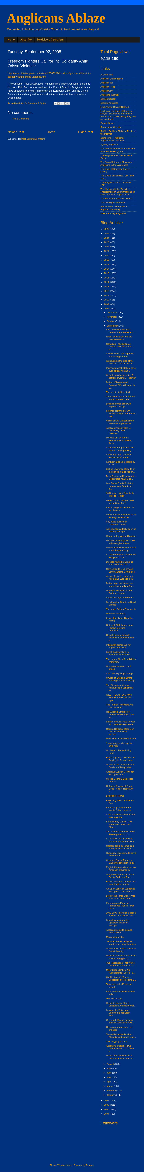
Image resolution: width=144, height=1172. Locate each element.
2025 (107, 233)
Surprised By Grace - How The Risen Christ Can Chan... (119, 824)
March (110, 1086)
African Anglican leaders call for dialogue (120, 508)
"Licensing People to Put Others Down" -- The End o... (120, 1049)
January (111, 1095)
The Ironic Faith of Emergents (121, 609)
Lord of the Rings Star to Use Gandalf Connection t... (120, 897)
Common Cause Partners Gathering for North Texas (120, 861)
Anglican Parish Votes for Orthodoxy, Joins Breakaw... (118, 431)
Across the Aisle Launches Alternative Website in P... (120, 577)
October (111, 321)
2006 (107, 1105)
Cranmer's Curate (109, 103)
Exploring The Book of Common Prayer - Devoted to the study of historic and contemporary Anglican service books (118, 115)
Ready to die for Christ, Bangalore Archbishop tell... (121, 1004)
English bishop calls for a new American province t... (121, 868)
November (112, 317)
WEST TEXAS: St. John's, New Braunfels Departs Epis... (119, 697)
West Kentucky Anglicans (113, 213)
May (109, 1077)
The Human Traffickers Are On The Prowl (119, 706)
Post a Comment (20, 118)
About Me (26, 39)
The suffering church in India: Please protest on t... (120, 833)
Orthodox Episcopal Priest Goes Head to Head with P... (119, 789)
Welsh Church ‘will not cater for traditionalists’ (120, 501)
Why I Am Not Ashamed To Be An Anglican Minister (121, 516)
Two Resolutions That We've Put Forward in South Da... (120, 964)
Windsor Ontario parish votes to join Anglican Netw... (120, 541)
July (109, 1068)
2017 (107, 269)
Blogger (90, 1165)
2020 (107, 255)
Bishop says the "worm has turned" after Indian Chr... (120, 584)
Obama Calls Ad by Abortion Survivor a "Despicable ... (120, 766)
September (112, 326)
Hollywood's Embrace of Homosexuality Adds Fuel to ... (120, 714)
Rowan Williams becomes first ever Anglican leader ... (121, 882)
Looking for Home (115, 796)
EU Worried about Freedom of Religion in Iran (121, 556)
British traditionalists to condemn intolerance (118, 653)
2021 (107, 251)
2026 (107, 229)
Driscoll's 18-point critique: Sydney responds (119, 591)
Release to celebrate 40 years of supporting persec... (121, 957)
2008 (107, 308)
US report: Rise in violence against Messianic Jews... (120, 1021)
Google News (107, 123)
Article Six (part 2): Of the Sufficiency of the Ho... (119, 456)
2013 (107, 286)
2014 (107, 282)
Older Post (85, 132)
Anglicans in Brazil (109, 95)
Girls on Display (114, 998)
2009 (107, 304)
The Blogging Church (116, 1041)
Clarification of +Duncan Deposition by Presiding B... (121, 978)
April (109, 1081)
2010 (107, 299)
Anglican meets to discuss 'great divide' (119, 931)
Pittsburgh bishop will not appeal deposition (118, 646)
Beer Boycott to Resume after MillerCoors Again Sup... (121, 477)
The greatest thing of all (118, 392)
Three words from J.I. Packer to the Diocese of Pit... (120, 397)
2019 (107, 260)
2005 (107, 1109)
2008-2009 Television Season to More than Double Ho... (121, 914)
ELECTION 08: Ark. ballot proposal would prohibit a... (121, 840)
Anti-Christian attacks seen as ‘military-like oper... (121, 530)
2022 (107, 246)
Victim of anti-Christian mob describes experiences (120, 422)
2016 (107, 273)
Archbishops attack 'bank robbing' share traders (118, 808)
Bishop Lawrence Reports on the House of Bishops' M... (120, 470)
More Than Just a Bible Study (121, 738)
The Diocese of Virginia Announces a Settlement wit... (119, 688)
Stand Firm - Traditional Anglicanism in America (112, 139)
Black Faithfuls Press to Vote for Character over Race (120, 723)
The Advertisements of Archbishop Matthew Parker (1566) (117, 150)
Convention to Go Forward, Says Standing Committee (120, 570)
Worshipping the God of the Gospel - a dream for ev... (120, 362)
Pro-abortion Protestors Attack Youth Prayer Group (121, 549)
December (112, 312)
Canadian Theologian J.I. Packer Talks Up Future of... (119, 347)
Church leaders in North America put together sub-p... (120, 638)
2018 (107, 264)
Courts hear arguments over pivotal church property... (120, 449)
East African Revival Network (114, 107)
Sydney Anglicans (109, 144)
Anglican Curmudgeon (111, 78)
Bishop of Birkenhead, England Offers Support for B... (120, 385)
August (110, 1064)
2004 (107, 1114)
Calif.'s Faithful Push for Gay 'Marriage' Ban (120, 816)
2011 (107, 295)
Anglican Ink (106, 83)
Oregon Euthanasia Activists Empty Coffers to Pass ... (120, 875)
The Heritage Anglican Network (116, 198)
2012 (107, 291)
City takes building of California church (116, 523)
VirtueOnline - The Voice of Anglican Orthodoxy (113, 208)
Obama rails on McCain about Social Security (121, 950)
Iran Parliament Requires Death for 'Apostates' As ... (120, 331)
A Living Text (106, 74)
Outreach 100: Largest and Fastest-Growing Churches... (119, 628)
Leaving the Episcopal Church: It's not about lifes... (118, 1013)
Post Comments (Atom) (33, 139)
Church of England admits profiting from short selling (120, 679)
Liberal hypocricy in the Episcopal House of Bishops (117, 923)
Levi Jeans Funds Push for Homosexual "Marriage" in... (119, 486)
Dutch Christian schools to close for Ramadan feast (119, 1057)
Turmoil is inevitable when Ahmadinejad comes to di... (121, 1035)
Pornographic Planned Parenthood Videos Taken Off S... (120, 906)
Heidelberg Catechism (50, 39)
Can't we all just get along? (119, 673)
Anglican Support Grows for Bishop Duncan (120, 773)
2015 (107, 277)
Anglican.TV (106, 91)
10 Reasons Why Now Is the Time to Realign (120, 494)
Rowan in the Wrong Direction (121, 536)
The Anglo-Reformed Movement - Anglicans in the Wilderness (117, 163)
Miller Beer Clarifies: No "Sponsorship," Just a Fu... (120, 971)
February (111, 1090)
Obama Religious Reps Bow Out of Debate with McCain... (120, 732)
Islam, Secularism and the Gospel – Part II (119, 338)
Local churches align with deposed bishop (118, 405)
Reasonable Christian (111, 127)
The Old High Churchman (113, 202)
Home (11, 39)
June (109, 1073)
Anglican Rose (107, 87)
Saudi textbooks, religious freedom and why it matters (121, 942)
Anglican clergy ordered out (120, 597)
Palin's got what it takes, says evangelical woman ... (121, 369)
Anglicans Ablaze (56, 18)
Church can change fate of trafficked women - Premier (121, 376)
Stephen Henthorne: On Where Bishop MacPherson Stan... (121, 413)
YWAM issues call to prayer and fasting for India (120, 355)
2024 (107, 238)
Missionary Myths (115, 937)
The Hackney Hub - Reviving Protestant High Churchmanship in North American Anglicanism (117, 192)
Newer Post (16, 132)
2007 (107, 1100)
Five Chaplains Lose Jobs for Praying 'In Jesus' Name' (120, 758)
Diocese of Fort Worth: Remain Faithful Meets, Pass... (119, 440)
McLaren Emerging (115, 613)
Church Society (108, 99)
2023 (107, 242)
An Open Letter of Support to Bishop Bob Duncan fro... (120, 890)
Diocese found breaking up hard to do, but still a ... (119, 563)
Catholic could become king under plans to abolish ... (120, 847)
